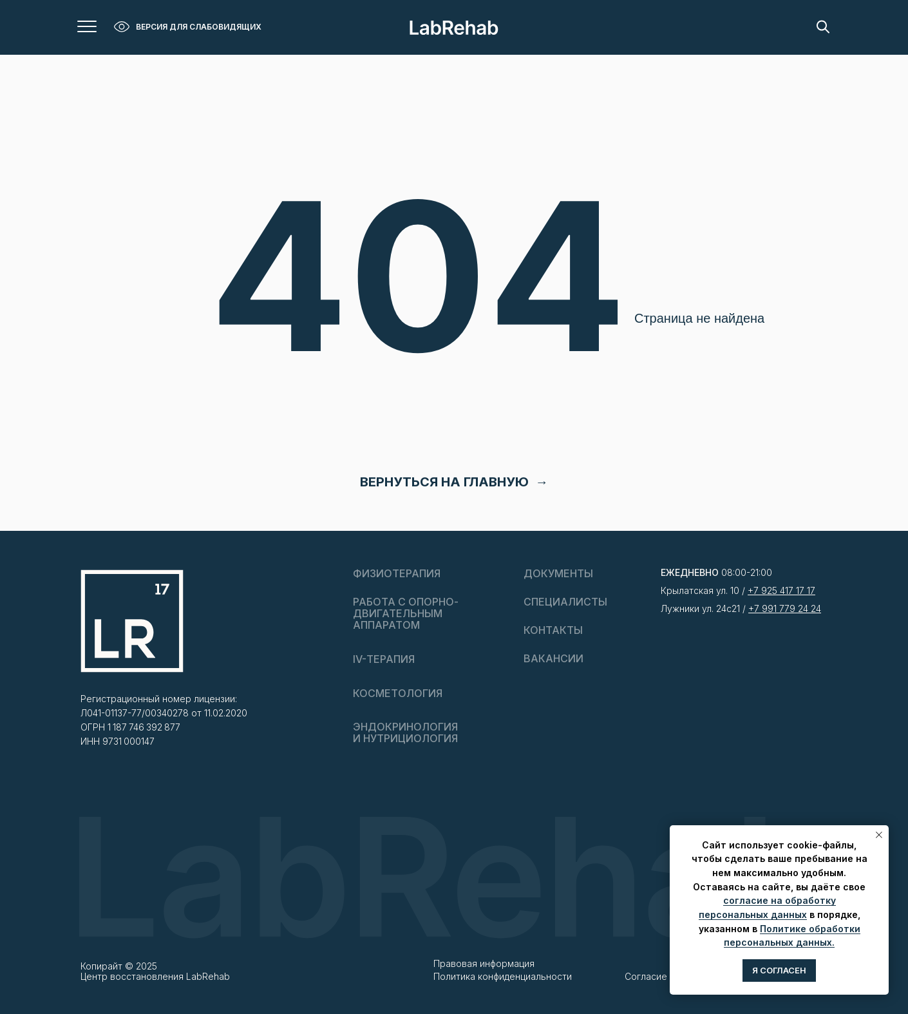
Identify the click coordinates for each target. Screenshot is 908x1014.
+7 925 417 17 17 (781, 590)
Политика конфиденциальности (502, 976)
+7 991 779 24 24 (784, 608)
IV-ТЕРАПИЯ (384, 659)
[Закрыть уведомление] (879, 834)
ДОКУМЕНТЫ (558, 573)
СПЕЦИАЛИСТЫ (565, 601)
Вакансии (553, 658)
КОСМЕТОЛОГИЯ (397, 693)
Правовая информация (483, 963)
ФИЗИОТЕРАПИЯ (396, 573)
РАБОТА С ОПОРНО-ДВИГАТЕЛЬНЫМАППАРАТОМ (406, 613)
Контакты (553, 630)
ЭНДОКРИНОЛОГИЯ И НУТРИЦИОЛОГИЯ (405, 732)
